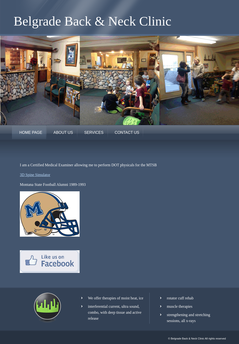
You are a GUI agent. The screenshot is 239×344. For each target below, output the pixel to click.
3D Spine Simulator (35, 175)
